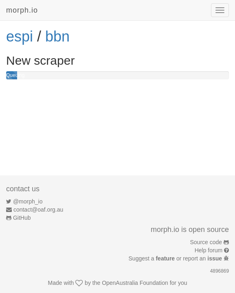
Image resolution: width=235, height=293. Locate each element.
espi (19, 36)
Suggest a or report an (176, 258)
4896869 (219, 271)
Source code (206, 242)
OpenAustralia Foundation (135, 283)
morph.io (22, 10)
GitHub (22, 217)
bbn (57, 36)
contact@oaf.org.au (38, 209)
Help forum (208, 250)
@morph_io (28, 201)
